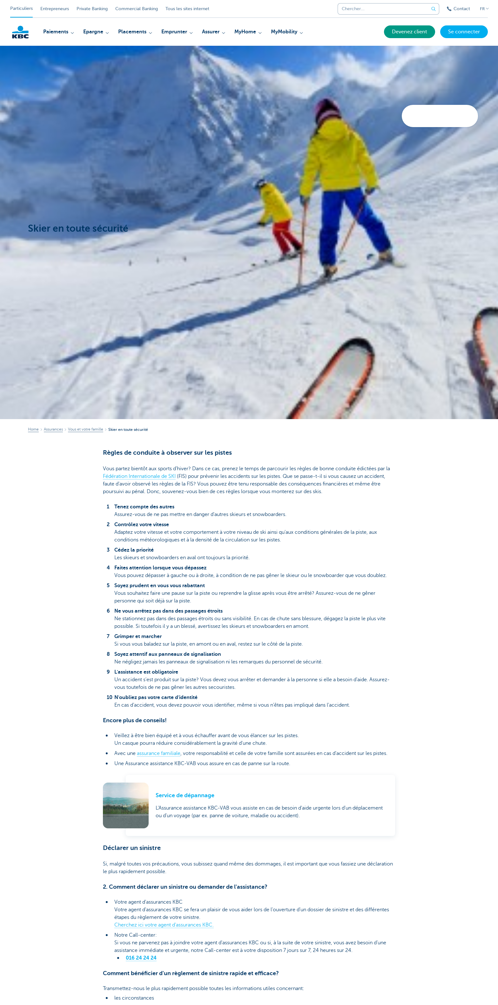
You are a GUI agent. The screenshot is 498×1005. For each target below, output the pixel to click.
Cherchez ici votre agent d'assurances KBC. (164, 925)
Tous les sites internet (187, 8)
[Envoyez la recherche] (433, 9)
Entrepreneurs (54, 8)
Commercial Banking (136, 8)
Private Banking (92, 8)
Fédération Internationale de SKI (139, 476)
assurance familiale (158, 753)
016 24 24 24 (141, 958)
